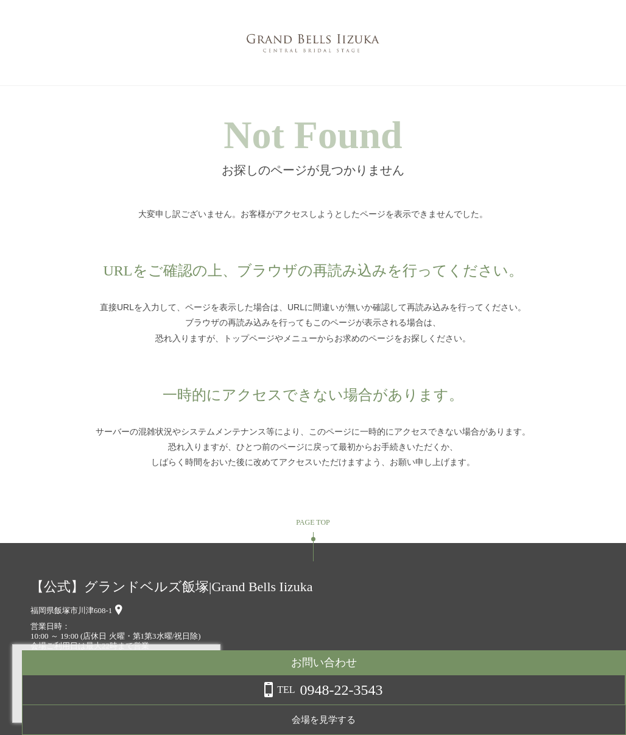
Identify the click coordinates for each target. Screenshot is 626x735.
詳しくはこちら (123, 704)
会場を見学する (529, 720)
